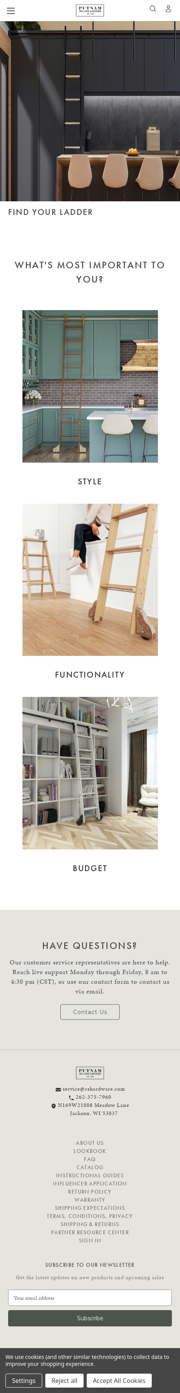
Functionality (90, 674)
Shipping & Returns (90, 1224)
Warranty (89, 1199)
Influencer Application (90, 1183)
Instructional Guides (90, 1175)
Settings (24, 1380)
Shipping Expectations (90, 1207)
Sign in (90, 1240)
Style (90, 481)
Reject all (64, 1380)
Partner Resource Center (90, 1232)
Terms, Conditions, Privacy (90, 1216)
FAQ (90, 1159)
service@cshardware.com (90, 1089)
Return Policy (89, 1191)
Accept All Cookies (119, 1380)
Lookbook (90, 1151)
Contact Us (90, 1012)
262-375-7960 (90, 1097)
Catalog (90, 1167)
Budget (90, 868)
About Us (90, 1142)
